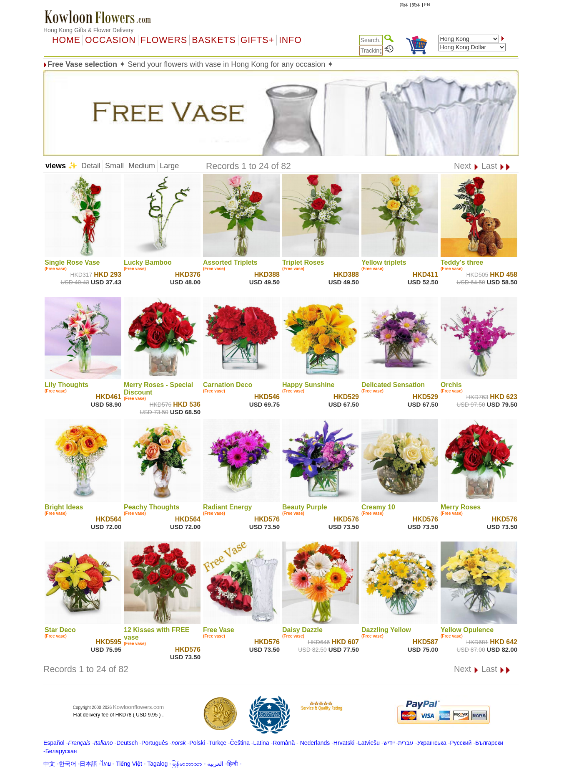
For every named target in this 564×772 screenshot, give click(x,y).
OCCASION (110, 40)
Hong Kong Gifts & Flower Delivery (88, 30)
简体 (404, 5)
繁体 (416, 5)
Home (66, 40)
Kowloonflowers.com (138, 707)
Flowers (163, 40)
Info (290, 40)
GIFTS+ (257, 40)
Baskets (214, 40)
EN (427, 5)
